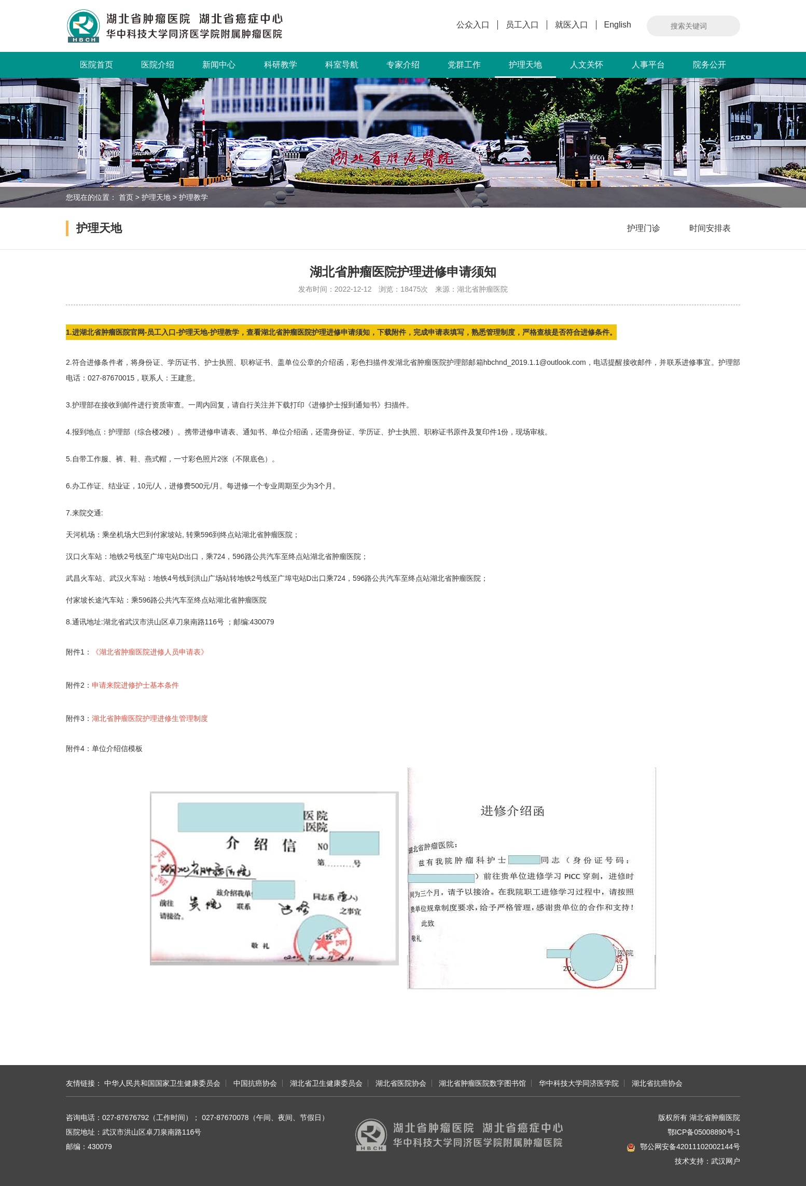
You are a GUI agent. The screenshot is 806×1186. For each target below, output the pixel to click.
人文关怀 (586, 64)
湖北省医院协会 (401, 1083)
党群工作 (464, 64)
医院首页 (96, 64)
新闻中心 (218, 64)
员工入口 (522, 24)
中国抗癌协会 (255, 1083)
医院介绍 (157, 64)
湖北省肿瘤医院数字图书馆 (482, 1083)
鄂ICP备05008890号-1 (704, 1132)
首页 (126, 197)
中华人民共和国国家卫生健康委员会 (162, 1083)
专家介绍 (403, 64)
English (617, 24)
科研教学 (280, 64)
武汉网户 (725, 1161)
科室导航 (341, 64)
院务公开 (709, 64)
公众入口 (473, 24)
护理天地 (525, 69)
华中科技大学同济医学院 (579, 1083)
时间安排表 (710, 228)
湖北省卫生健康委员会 (326, 1083)
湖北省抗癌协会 (657, 1083)
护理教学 (193, 197)
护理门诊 (643, 228)
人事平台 (648, 64)
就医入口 (571, 24)
